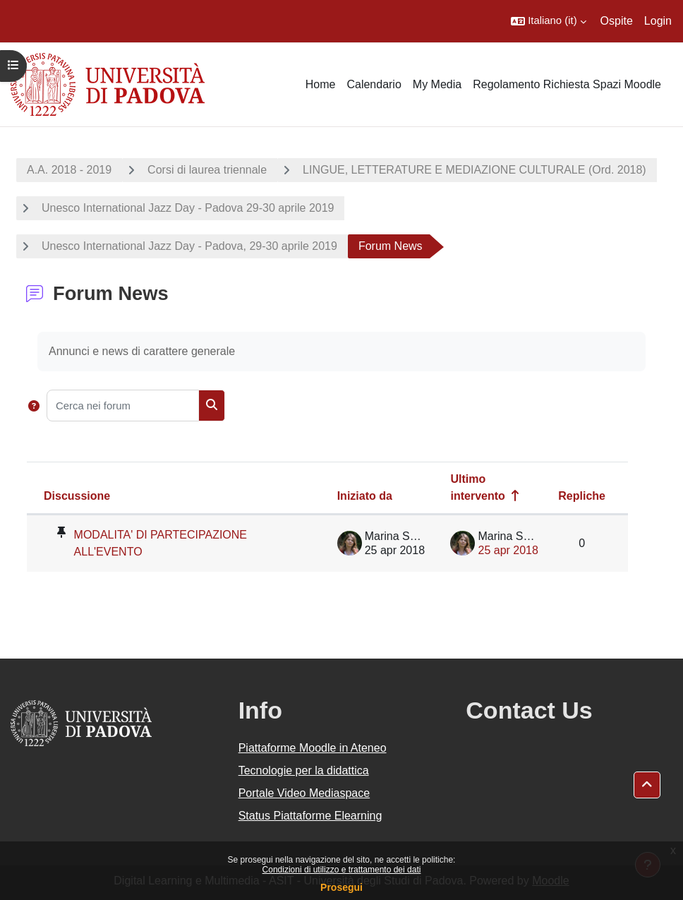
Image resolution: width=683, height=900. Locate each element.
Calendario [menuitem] (373, 84)
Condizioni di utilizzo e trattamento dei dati (341, 870)
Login (658, 21)
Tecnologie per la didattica (303, 770)
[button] (548, 21)
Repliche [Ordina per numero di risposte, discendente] (581, 496)
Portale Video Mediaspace (304, 793)
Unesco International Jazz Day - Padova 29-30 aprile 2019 (188, 208)
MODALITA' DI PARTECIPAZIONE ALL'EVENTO (160, 543)
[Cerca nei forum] (123, 405)
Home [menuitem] (321, 84)
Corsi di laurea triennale (207, 170)
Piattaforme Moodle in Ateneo (312, 748)
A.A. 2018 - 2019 (69, 170)
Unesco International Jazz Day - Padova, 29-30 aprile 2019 (189, 246)
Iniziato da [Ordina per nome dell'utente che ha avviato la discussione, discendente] (364, 496)
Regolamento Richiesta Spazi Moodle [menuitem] (567, 84)
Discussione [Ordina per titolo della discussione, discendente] (77, 496)
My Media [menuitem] (437, 84)
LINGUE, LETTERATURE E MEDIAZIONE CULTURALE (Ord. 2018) (474, 170)
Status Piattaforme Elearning (310, 816)
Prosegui (341, 887)
